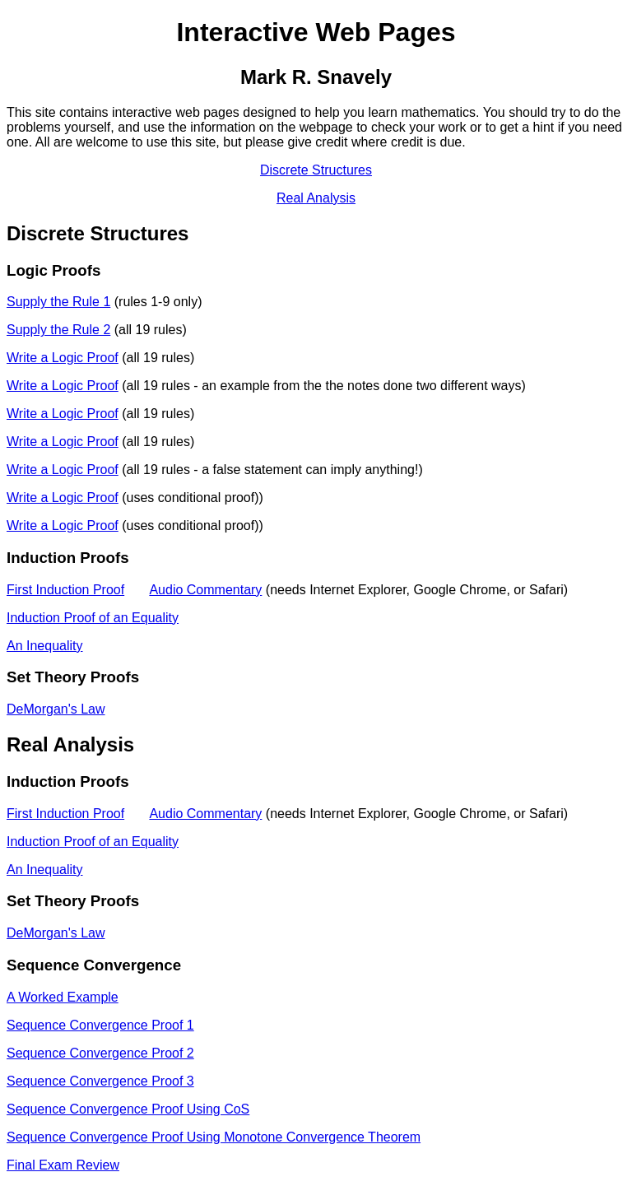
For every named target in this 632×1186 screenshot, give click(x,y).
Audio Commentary (205, 590)
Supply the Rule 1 (58, 302)
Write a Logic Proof (62, 358)
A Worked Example (62, 997)
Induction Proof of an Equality (93, 618)
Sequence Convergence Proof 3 (100, 1081)
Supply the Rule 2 (58, 330)
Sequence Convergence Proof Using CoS (128, 1109)
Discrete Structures (316, 170)
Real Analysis (316, 198)
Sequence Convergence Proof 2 (100, 1053)
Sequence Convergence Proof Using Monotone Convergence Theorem (214, 1137)
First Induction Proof (65, 590)
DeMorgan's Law (56, 709)
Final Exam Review (63, 1165)
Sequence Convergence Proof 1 (100, 1025)
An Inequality (45, 646)
